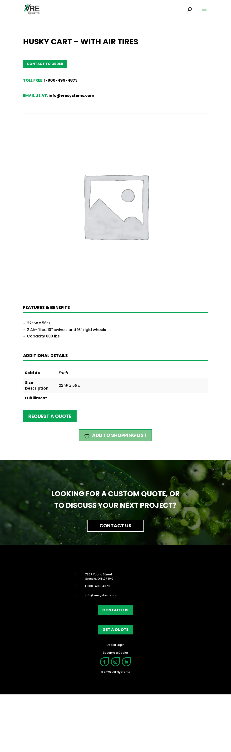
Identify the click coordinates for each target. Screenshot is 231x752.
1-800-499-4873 (61, 80)
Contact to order (45, 63)
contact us (115, 667)
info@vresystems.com (71, 95)
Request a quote (49, 416)
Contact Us (115, 525)
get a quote (115, 687)
